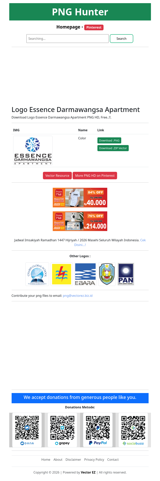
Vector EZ (88, 472)
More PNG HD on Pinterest (95, 175)
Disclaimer (73, 459)
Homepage (68, 27)
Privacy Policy (94, 459)
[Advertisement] (80, 77)
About (58, 459)
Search (122, 38)
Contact (113, 459)
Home (45, 459)
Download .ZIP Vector (113, 148)
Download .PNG (109, 140)
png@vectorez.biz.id (78, 295)
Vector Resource (57, 175)
